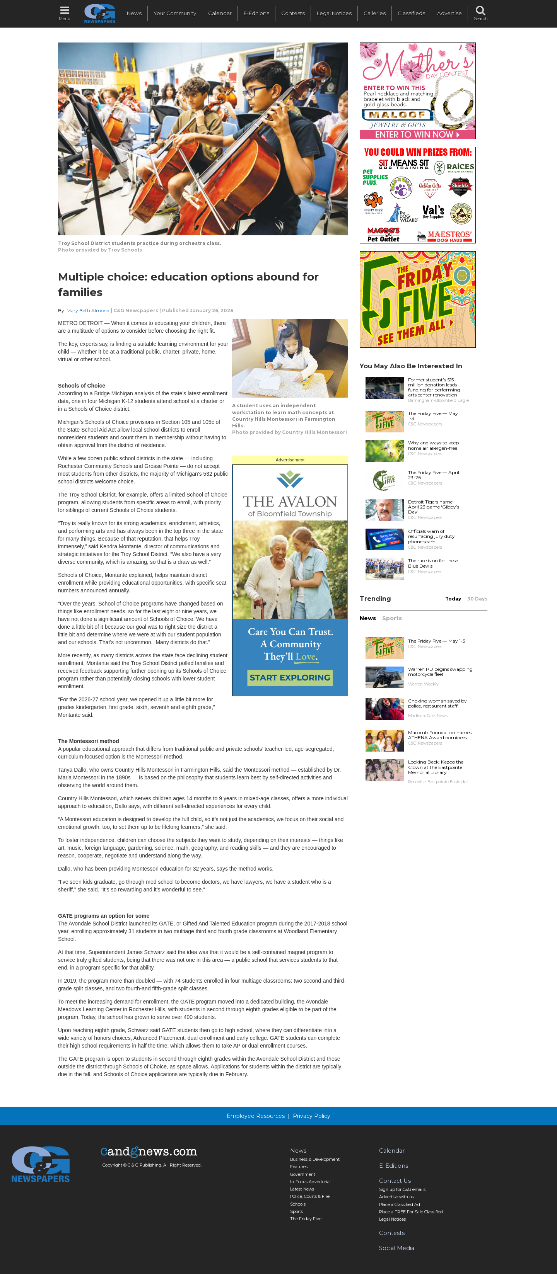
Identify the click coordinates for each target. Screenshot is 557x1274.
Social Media (396, 1248)
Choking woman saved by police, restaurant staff (437, 703)
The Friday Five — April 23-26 (433, 474)
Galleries (375, 13)
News (134, 13)
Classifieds (411, 13)
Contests (293, 13)
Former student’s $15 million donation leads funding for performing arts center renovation (434, 387)
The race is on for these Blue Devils (433, 563)
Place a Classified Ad (399, 1204)
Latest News (302, 1189)
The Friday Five (305, 1218)
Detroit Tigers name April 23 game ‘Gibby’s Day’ (433, 507)
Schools (298, 1204)
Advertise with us (396, 1196)
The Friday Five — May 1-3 (433, 415)
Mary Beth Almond (88, 310)
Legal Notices (334, 13)
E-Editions (256, 13)
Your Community (175, 13)
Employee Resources (256, 1115)
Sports (392, 618)
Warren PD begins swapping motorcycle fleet (440, 671)
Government (302, 1174)
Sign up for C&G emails (402, 1189)
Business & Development (315, 1159)
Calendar (220, 13)
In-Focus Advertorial (310, 1181)
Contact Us (395, 1180)
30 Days (477, 599)
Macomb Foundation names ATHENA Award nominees (440, 735)
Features (299, 1166)
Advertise (449, 13)
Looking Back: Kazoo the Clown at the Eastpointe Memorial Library (435, 767)
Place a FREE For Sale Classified (411, 1211)
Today (453, 599)
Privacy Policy (311, 1115)
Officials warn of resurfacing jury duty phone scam (431, 536)
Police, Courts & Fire (310, 1196)
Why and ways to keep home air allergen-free (433, 445)
